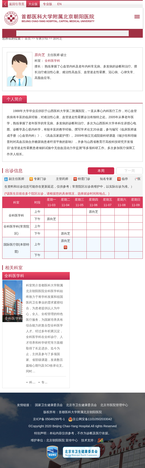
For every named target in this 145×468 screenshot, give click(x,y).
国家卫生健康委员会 (49, 405)
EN (59, 4)
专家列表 (47, 382)
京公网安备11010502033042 (90, 419)
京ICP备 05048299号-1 (49, 419)
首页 (28, 38)
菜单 (136, 17)
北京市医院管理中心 (114, 405)
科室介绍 (35, 382)
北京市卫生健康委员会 (81, 405)
